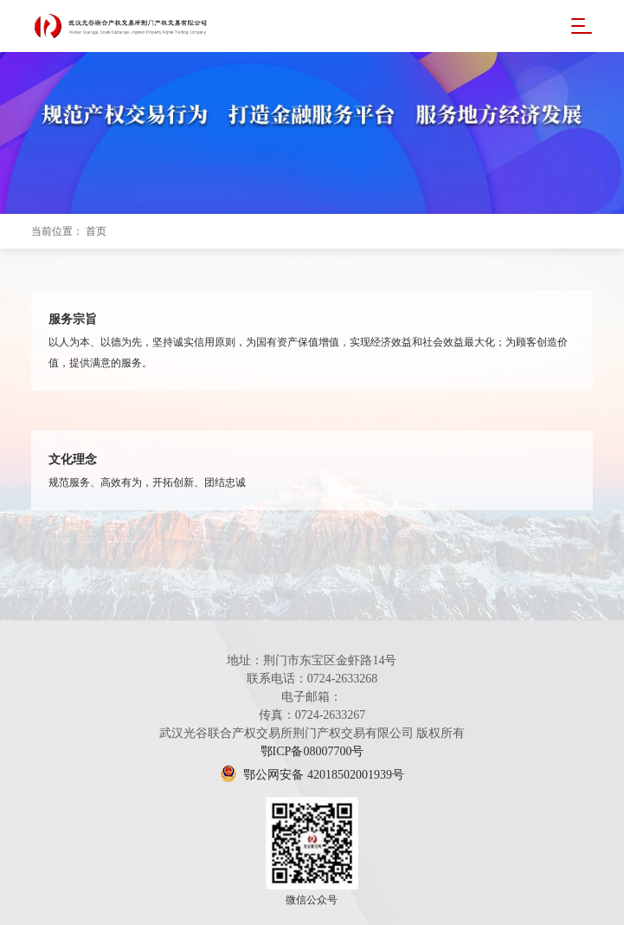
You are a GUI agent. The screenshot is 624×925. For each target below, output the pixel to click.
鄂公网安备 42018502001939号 (312, 774)
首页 (96, 231)
